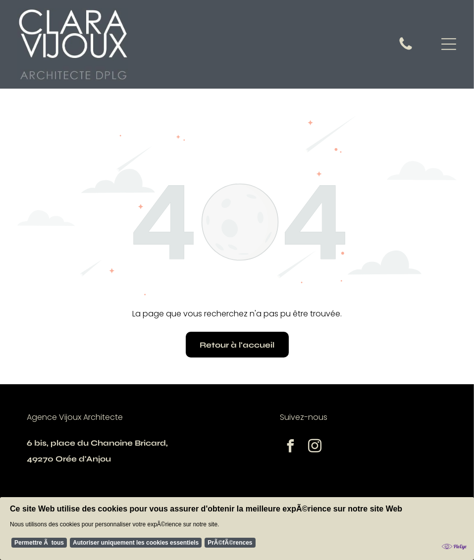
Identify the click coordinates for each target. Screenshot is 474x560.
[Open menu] (448, 44)
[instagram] (315, 447)
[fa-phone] (406, 49)
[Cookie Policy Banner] (237, 530)
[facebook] (291, 447)
